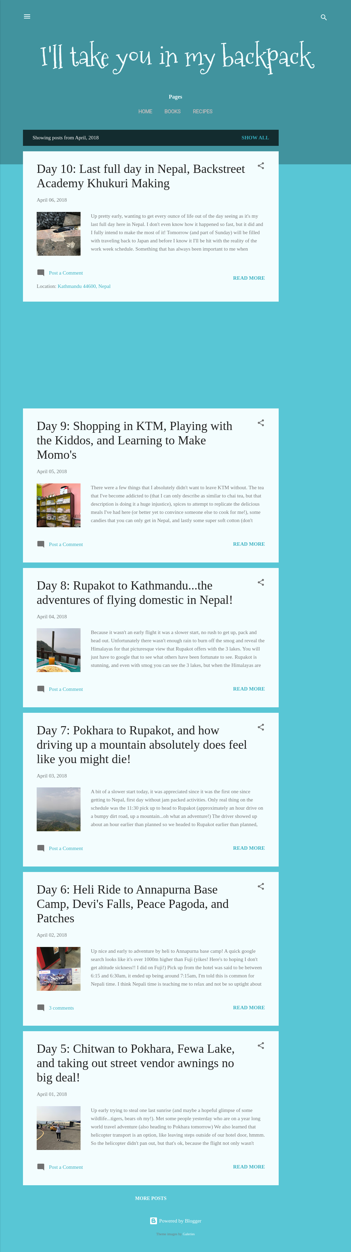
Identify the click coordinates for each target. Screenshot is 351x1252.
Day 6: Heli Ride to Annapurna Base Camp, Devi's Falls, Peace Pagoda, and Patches (133, 904)
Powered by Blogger (175, 1221)
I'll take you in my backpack (175, 57)
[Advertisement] (306, 238)
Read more (249, 278)
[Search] (324, 18)
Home (145, 112)
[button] (261, 167)
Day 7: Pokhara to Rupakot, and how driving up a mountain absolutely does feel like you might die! (142, 744)
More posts (150, 1198)
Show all (255, 137)
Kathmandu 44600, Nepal (84, 286)
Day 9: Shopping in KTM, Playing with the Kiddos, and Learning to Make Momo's (134, 440)
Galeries (189, 1234)
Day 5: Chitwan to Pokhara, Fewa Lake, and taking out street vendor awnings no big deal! (136, 1063)
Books (173, 112)
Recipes (203, 112)
